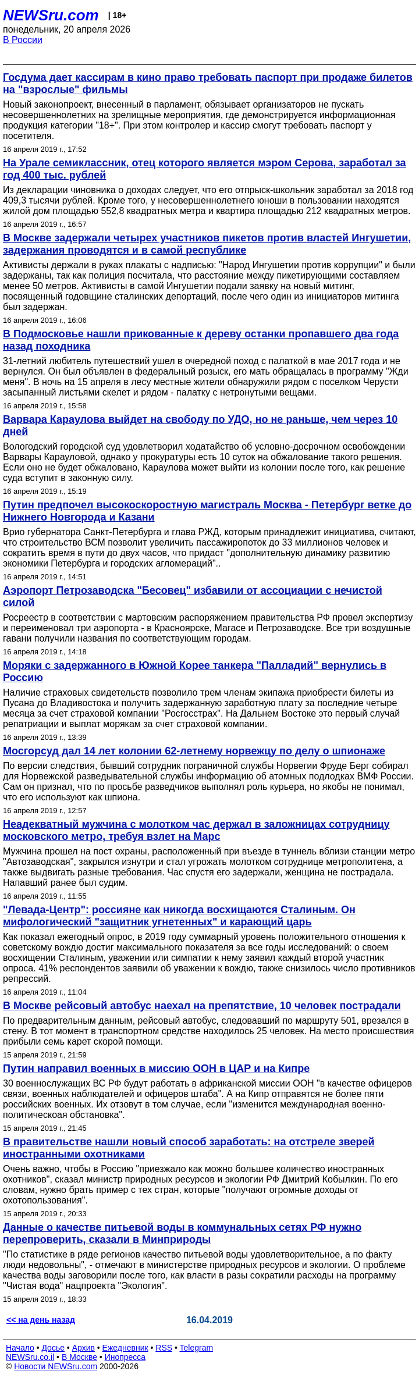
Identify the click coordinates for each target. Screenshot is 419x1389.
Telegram (197, 1347)
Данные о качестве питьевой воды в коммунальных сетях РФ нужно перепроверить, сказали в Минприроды (182, 1233)
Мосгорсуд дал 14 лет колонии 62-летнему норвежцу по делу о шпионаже (194, 751)
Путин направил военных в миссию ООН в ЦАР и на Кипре (156, 1068)
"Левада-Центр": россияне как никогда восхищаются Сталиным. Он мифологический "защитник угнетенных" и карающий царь (179, 916)
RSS (163, 1347)
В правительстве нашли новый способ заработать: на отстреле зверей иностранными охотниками (189, 1148)
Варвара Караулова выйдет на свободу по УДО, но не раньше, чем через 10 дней (200, 425)
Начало (20, 1347)
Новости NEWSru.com (55, 1366)
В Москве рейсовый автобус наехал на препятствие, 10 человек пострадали (202, 1006)
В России (22, 40)
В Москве (79, 1357)
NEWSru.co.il (30, 1357)
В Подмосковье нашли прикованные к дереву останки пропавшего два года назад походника (201, 340)
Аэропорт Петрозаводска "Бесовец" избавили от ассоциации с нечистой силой (192, 596)
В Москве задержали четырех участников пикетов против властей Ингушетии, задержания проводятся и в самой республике (207, 244)
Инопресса (125, 1357)
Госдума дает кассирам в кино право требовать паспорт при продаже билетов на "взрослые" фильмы (208, 83)
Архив (83, 1347)
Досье (53, 1347)
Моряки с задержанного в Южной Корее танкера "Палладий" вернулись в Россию (194, 671)
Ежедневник (125, 1347)
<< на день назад (40, 1319)
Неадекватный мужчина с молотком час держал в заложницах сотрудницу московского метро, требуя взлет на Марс (196, 830)
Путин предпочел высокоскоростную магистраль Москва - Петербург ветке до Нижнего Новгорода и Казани (207, 511)
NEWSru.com (51, 15)
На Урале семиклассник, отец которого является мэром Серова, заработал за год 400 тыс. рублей (204, 169)
